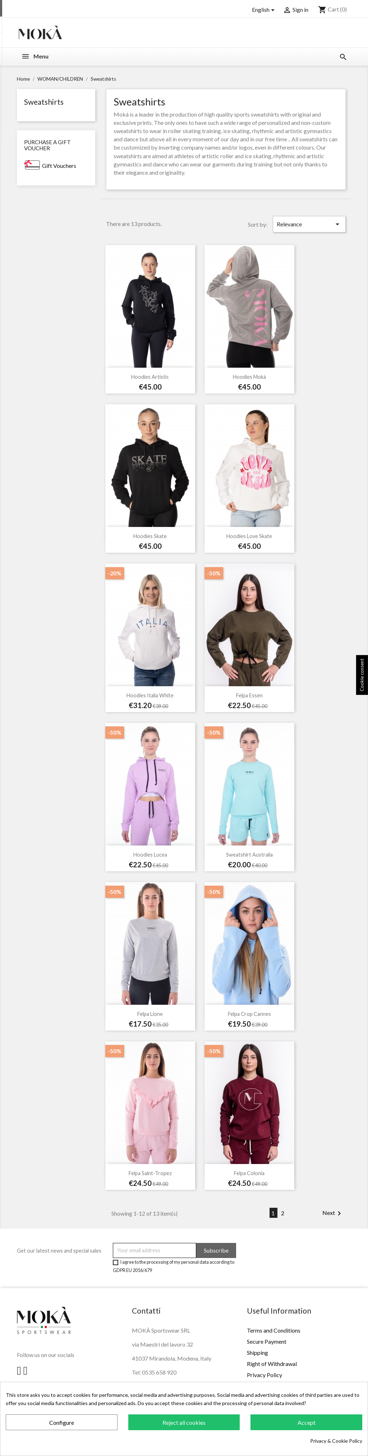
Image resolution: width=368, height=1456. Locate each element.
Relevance (309, 224)
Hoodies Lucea (150, 855)
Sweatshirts (44, 101)
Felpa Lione (150, 1014)
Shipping (257, 1352)
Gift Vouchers (59, 165)
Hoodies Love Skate (249, 536)
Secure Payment (266, 1341)
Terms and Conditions (273, 1330)
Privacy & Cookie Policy (336, 1441)
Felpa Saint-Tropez (150, 1173)
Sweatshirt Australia (249, 855)
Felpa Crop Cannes (249, 1014)
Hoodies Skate (150, 536)
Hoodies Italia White (150, 695)
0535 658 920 (159, 1372)
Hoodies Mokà (249, 377)
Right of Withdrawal (272, 1363)
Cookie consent (362, 675)
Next (333, 1213)
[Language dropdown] (264, 10)
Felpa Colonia (249, 1173)
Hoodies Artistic (150, 377)
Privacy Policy (264, 1374)
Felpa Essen (249, 695)
